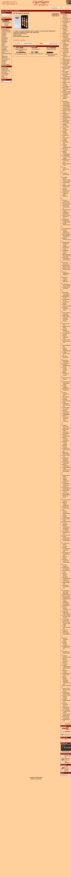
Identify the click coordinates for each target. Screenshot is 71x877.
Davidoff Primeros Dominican (65, 132)
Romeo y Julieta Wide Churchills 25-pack (66, 690)
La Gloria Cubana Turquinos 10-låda (66, 648)
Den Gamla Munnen (6, 59)
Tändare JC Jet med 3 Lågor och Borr (66, 450)
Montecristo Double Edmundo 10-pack (66, 89)
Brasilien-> (4, 35)
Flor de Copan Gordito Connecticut (66, 128)
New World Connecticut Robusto (65, 319)
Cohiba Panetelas (66, 521)
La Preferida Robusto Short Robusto (66, 52)
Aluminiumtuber (5, 50)
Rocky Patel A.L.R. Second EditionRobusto (66, 294)
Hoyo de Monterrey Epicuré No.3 (65, 660)
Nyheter (3, 19)
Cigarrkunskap (5, 69)
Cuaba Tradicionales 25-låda (66, 627)
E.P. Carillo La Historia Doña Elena (36, 53)
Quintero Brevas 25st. (51, 49)
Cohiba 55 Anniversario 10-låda (66, 56)
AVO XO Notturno (66, 685)
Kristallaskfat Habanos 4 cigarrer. (66, 252)
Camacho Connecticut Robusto (65, 704)
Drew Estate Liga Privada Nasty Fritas (66, 554)
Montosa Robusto (36, 49)
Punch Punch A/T (66, 535)
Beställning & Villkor (6, 70)
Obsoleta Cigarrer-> (6, 64)
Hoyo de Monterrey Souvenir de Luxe (66, 608)
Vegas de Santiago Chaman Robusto (66, 153)
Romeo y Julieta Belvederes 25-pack (66, 69)
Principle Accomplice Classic (65, 639)
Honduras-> (4, 42)
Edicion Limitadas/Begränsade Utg (6, 53)
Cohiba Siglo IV (66, 605)
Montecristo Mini (66, 594)
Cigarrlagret (39, 777)
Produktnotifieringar (65, 753)
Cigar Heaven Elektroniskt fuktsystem (66, 459)
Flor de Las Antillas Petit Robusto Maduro (66, 561)
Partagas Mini (66, 219)
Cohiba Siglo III (66, 362)
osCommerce (39, 778)
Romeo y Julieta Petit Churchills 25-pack (66, 187)
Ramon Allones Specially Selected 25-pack (66, 75)
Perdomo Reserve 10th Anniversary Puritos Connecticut (65, 418)
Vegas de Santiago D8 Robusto (65, 97)
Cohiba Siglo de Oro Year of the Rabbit (66, 675)
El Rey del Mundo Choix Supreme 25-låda (66, 383)
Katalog (6, 10)
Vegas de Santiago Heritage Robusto (66, 146)
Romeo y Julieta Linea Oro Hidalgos (66, 696)
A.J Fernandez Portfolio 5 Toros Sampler (66, 157)
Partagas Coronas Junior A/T (66, 353)
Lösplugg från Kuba (6, 30)
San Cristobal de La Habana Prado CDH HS (66, 711)
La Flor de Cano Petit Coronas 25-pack (66, 341)
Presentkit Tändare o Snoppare (65, 443)
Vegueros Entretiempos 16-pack (66, 700)
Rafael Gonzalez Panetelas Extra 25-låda (66, 79)
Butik (3, 76)
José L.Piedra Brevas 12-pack (20, 54)
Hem (3, 10)
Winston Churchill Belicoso (65, 574)
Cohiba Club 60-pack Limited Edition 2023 (66, 592)
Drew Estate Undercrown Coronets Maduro (66, 37)
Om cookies (4, 72)
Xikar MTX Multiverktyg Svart (65, 142)
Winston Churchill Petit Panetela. (66, 374)
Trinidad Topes (66, 61)
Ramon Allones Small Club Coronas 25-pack (66, 65)
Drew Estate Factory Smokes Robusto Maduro (66, 258)
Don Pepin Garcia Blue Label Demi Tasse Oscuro (66, 235)
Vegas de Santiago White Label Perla (66, 273)
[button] (53, 8)
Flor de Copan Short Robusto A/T (66, 207)
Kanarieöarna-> (5, 46)
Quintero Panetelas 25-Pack (66, 394)
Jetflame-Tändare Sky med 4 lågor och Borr (66, 616)
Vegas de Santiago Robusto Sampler (66, 349)
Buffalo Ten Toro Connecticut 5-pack (66, 161)
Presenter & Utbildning (14, 10)
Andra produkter (65, 751)
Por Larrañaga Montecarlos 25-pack (66, 532)
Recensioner (63, 764)
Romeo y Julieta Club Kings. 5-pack (66, 216)
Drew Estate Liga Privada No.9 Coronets (66, 23)
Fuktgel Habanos (66, 228)
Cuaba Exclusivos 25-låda (66, 169)
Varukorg (63, 12)
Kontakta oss (4, 77)
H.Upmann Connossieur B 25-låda (66, 309)
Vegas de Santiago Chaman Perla (66, 479)
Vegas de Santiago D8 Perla (65, 337)
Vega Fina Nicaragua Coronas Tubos (66, 330)
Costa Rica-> (4, 37)
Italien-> (3, 45)
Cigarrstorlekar (5, 68)
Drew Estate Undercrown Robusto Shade (66, 612)
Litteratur (4, 63)
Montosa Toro (66, 506)
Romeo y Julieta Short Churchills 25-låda (66, 623)
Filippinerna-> (5, 41)
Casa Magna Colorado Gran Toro (66, 586)
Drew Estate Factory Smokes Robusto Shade (66, 103)
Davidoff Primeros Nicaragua (65, 643)
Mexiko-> (4, 44)
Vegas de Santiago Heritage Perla (66, 504)
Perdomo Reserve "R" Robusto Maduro (66, 427)
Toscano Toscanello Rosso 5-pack (66, 439)
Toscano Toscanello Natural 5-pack (66, 231)
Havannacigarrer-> (6, 29)
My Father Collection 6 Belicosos (65, 16)
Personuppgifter (5, 73)
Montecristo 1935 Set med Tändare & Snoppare (66, 93)
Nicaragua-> (4, 34)
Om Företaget (5, 75)
